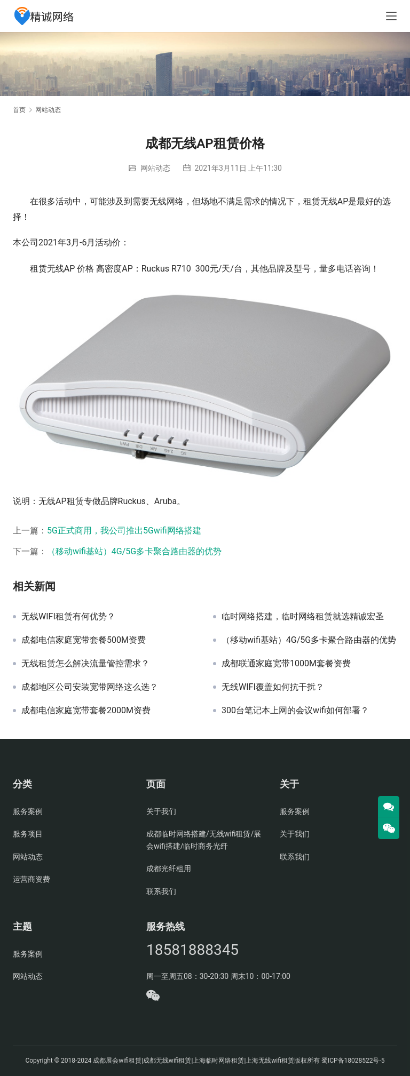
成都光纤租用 (168, 868)
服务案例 (28, 811)
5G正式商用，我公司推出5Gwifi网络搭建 (124, 530)
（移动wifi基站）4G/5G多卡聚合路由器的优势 (134, 551)
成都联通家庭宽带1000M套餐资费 (286, 663)
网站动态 (155, 168)
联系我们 (161, 891)
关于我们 (161, 811)
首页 (19, 110)
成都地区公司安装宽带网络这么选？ (89, 687)
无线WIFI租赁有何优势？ (68, 616)
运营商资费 (31, 879)
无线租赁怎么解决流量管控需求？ (85, 663)
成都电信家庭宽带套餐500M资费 (83, 640)
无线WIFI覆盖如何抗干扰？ (273, 687)
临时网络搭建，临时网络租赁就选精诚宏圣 (303, 616)
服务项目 (28, 834)
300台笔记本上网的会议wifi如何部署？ (295, 710)
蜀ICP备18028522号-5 (353, 1060)
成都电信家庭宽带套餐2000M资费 (86, 710)
